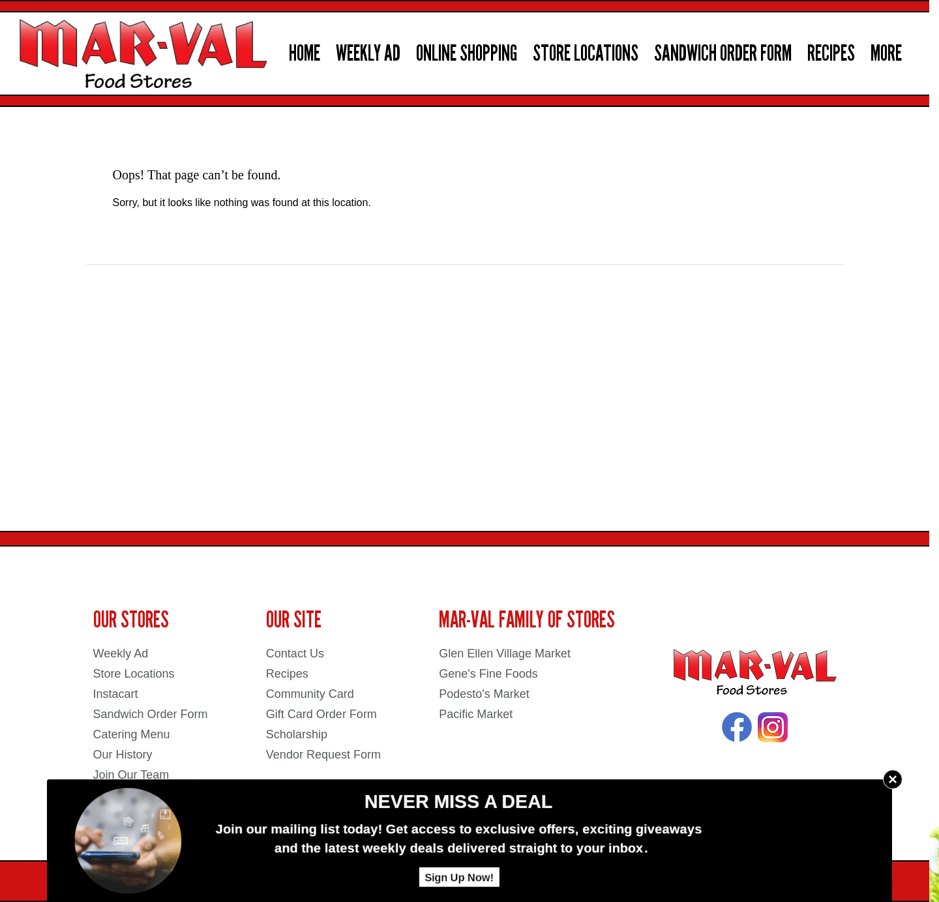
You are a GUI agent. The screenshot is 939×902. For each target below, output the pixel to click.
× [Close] (892, 779)
